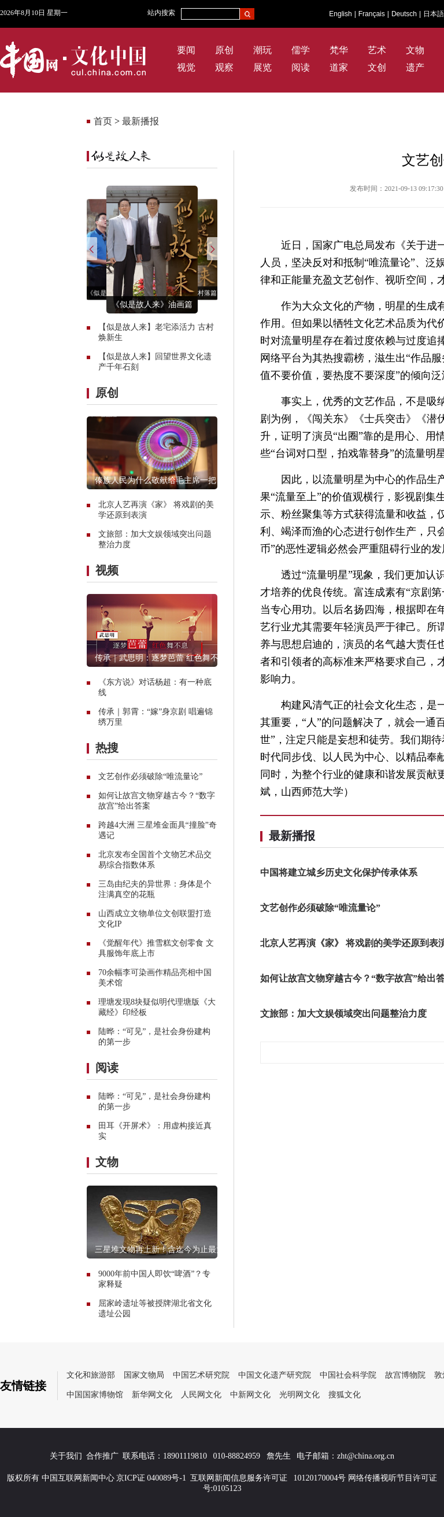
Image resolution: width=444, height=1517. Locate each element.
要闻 (186, 50)
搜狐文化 (344, 1394)
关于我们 (66, 1456)
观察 (224, 67)
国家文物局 (144, 1375)
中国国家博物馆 (94, 1394)
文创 (377, 67)
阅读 (300, 67)
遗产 (415, 67)
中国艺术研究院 (201, 1375)
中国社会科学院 (348, 1375)
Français (371, 14)
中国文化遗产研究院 (274, 1375)
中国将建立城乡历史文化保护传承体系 (338, 872)
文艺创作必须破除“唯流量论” (150, 776)
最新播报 (140, 121)
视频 (107, 570)
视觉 (186, 67)
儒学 (300, 50)
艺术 (377, 50)
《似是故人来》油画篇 (152, 304)
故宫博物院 (405, 1375)
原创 (224, 50)
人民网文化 (201, 1394)
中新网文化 (250, 1394)
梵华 (339, 50)
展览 (262, 67)
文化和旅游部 (90, 1375)
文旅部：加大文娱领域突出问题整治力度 (343, 1013)
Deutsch (404, 14)
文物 (415, 50)
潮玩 (262, 50)
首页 (103, 121)
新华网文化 (152, 1394)
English (340, 14)
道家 (339, 67)
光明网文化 (299, 1394)
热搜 (107, 747)
